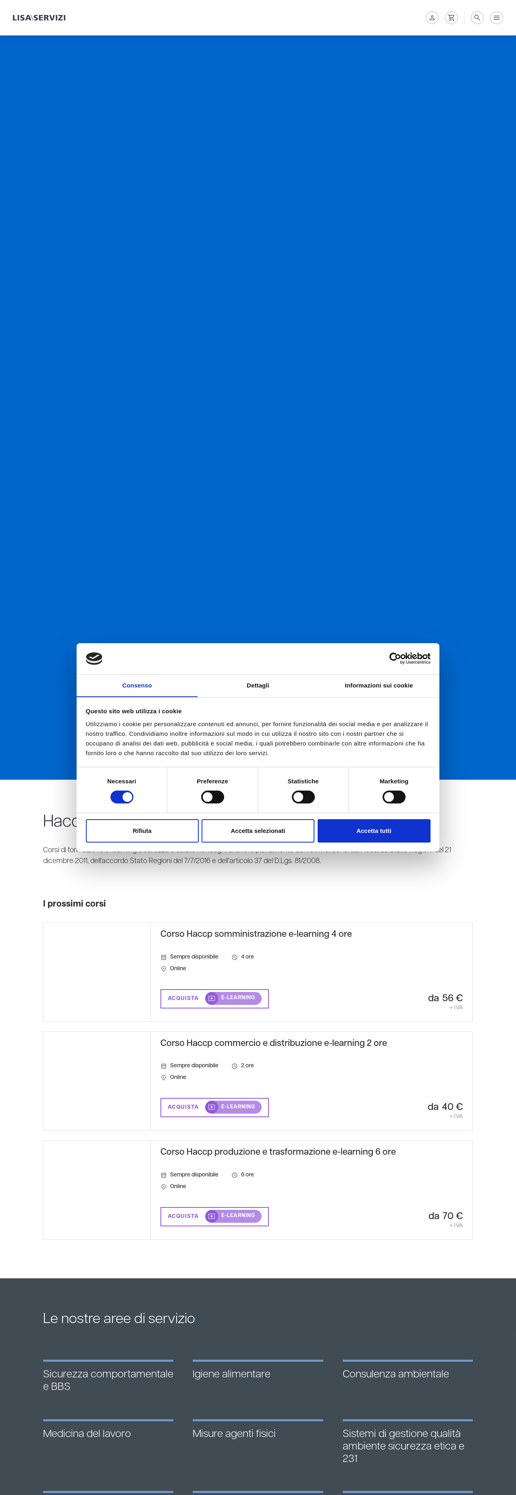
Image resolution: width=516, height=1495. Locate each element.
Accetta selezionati (258, 830)
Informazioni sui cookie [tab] (379, 684)
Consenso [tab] (137, 684)
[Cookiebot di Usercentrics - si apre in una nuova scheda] (395, 658)
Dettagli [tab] (258, 684)
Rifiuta (142, 830)
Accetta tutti (373, 830)
